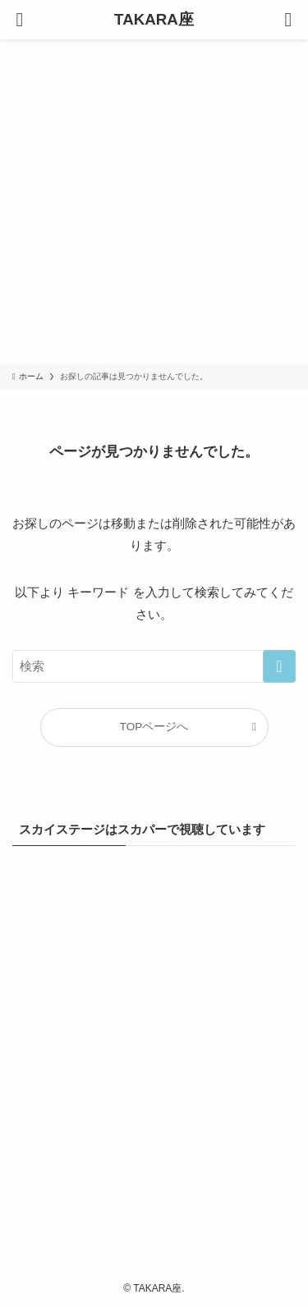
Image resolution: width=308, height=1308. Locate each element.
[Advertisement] (154, 201)
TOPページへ (154, 726)
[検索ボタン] (288, 19)
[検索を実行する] (279, 666)
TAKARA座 (154, 20)
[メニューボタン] (19, 19)
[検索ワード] (154, 666)
